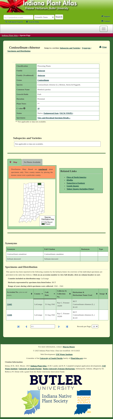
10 (38, 108)
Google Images (73, 186)
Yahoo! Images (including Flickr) (80, 189)
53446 (9, 315)
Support (105, 16)
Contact (105, 21)
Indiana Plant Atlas (10, 35)
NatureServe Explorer (76, 183)
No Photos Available (32, 162)
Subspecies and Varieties (70, 48)
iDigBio (70, 180)
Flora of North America (76, 177)
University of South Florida (51, 358)
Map (13, 162)
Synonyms (86, 48)
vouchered (43, 169)
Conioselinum (43, 80)
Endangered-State (51, 113)
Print (103, 47)
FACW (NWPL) (66, 113)
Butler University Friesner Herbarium (59, 369)
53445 (9, 304)
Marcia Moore (69, 347)
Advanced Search (14, 22)
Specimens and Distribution (18, 51)
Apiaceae (41, 70)
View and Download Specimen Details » (53, 118)
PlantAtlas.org (77, 358)
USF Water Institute (64, 354)
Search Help (32, 22)
